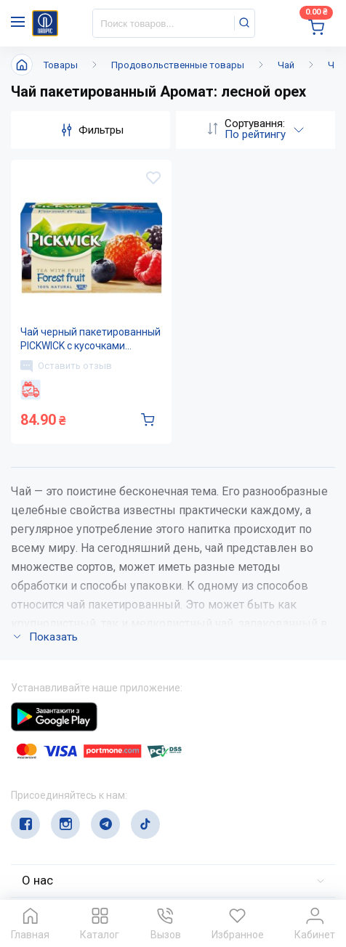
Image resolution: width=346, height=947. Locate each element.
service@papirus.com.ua (81, 802)
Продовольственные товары (177, 65)
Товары (61, 65)
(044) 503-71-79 (78, 773)
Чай (286, 65)
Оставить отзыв (66, 366)
